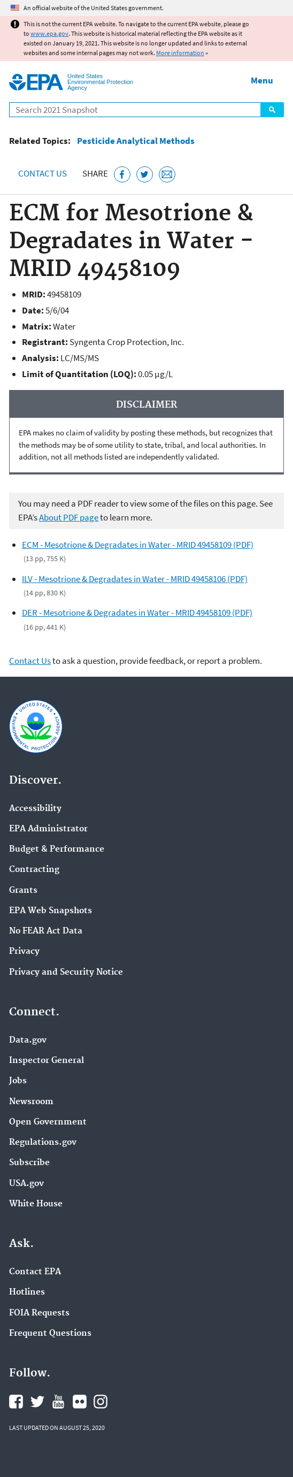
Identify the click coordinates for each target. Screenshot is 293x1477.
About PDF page (68, 517)
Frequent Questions (50, 1333)
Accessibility (35, 809)
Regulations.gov (42, 1142)
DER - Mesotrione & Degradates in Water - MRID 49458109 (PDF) (137, 612)
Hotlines (27, 1292)
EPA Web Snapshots (50, 911)
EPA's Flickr (80, 1402)
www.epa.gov (49, 33)
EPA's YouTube (58, 1402)
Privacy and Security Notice (66, 972)
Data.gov (28, 1040)
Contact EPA (35, 1272)
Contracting (34, 870)
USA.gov (26, 1184)
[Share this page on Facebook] (122, 174)
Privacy (24, 951)
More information (180, 53)
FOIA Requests (39, 1313)
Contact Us (42, 173)
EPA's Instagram (100, 1402)
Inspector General (46, 1061)
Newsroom (31, 1102)
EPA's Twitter (37, 1402)
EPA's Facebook (16, 1402)
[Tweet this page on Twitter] (144, 174)
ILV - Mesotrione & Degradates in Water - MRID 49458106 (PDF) (135, 579)
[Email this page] (167, 174)
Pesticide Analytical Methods (136, 141)
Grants (23, 891)
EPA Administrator (48, 829)
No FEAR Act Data (45, 931)
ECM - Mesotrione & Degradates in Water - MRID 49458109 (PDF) (137, 544)
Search (272, 109)
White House (36, 1204)
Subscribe (29, 1163)
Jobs (18, 1081)
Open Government (48, 1122)
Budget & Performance (56, 849)
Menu (262, 80)
